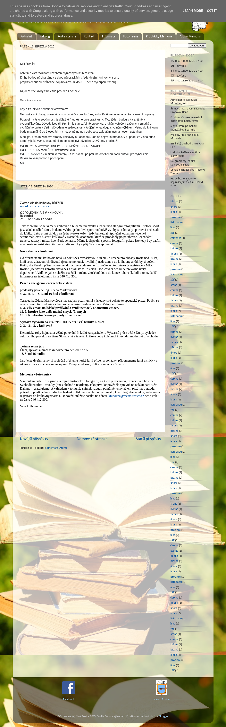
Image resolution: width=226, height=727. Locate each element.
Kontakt (89, 36)
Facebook (69, 699)
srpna (173, 285)
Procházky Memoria (159, 36)
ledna (173, 212)
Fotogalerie (130, 36)
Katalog (45, 36)
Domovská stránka (92, 439)
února (173, 207)
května (174, 248)
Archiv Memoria (190, 36)
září (172, 232)
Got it (212, 11)
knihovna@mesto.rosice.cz (126, 396)
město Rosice (162, 699)
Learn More (193, 11)
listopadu (176, 222)
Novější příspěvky (34, 439)
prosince (175, 217)
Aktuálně (26, 36)
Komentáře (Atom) (56, 448)
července (175, 238)
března (174, 201)
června (174, 243)
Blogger (163, 716)
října (173, 227)
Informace (109, 36)
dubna (174, 253)
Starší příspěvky (148, 439)
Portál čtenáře (66, 36)
